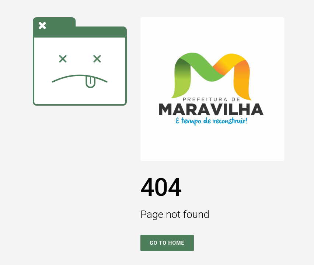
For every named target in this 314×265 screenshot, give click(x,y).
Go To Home (167, 243)
